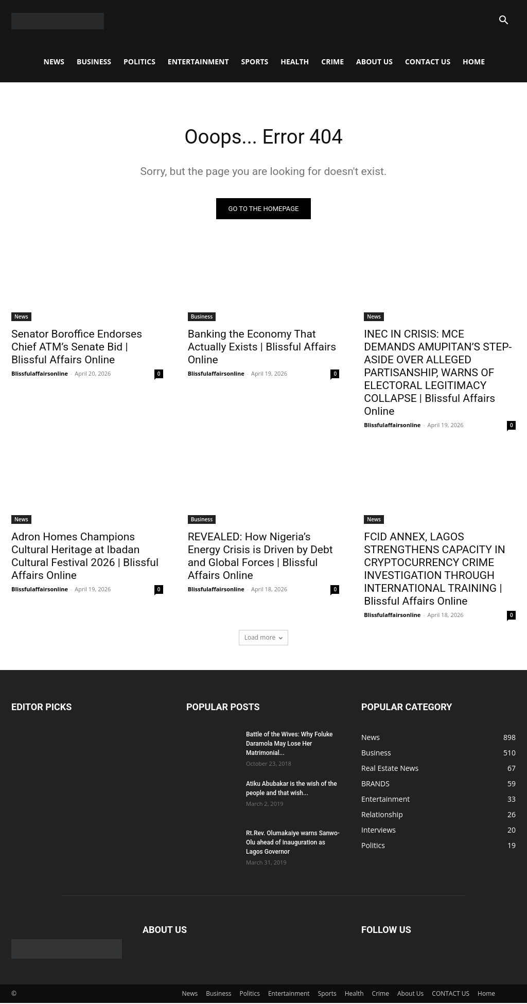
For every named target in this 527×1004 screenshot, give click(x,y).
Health (294, 61)
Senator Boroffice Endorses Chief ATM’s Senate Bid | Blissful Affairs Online (76, 347)
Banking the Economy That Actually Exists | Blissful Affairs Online (262, 347)
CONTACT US (427, 61)
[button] (503, 21)
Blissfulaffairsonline (39, 374)
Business (94, 61)
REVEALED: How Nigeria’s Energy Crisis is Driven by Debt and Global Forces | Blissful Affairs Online (260, 557)
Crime (332, 61)
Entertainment (198, 61)
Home (474, 61)
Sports (255, 61)
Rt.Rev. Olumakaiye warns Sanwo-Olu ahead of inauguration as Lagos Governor (293, 843)
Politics (139, 61)
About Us (374, 61)
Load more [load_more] (263, 638)
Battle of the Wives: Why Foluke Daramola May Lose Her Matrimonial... (289, 745)
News (54, 61)
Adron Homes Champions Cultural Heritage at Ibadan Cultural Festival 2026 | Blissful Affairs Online (85, 557)
